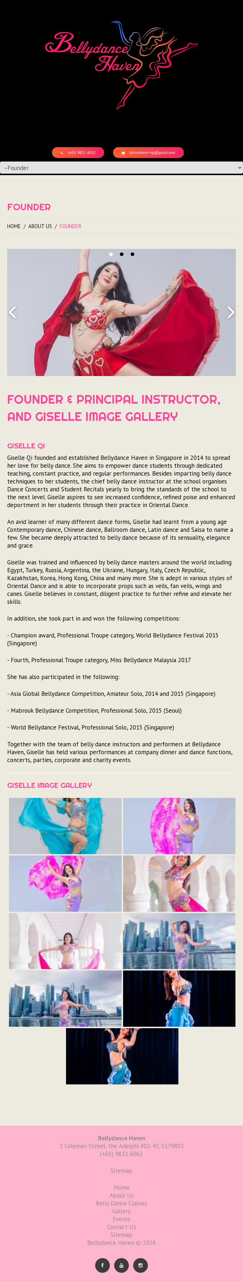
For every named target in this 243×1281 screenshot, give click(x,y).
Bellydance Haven (110, 1243)
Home (14, 226)
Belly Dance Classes (121, 1203)
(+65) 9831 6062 (78, 152)
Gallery (121, 1211)
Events (121, 1219)
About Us (40, 226)
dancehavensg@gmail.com (148, 152)
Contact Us (121, 1227)
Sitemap (121, 1235)
